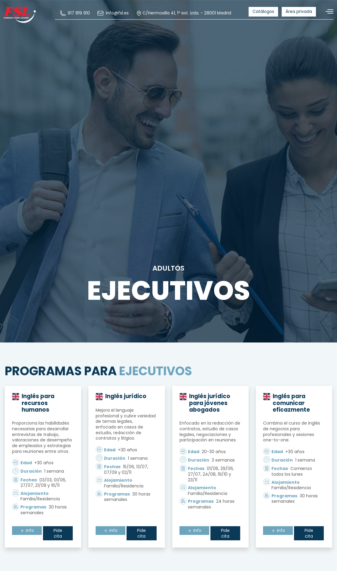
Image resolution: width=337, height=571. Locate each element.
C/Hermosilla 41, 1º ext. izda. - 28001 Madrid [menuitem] (184, 13)
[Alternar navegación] (327, 12)
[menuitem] (76, 13)
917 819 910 (76, 13)
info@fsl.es (113, 13)
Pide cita (58, 534)
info (27, 531)
